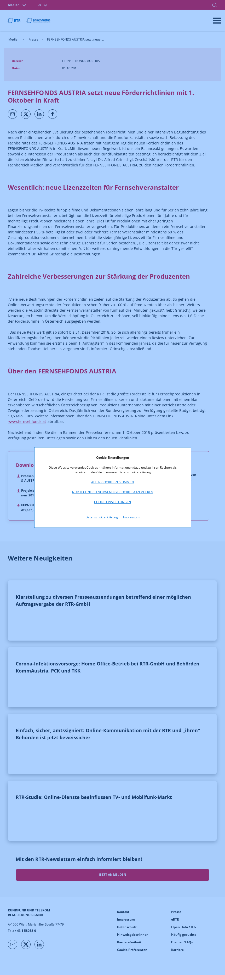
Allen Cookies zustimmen (112, 482)
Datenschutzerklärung (101, 517)
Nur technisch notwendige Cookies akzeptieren (112, 492)
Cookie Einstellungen (112, 502)
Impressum (131, 517)
